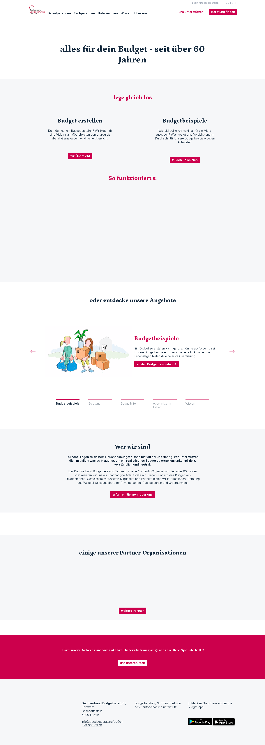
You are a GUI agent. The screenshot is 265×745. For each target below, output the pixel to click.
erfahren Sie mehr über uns (132, 494)
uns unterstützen (132, 663)
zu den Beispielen (185, 160)
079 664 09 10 (92, 725)
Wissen (126, 13)
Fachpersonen (84, 13)
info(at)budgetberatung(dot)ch (102, 721)
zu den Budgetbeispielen (155, 364)
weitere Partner (132, 611)
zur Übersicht (80, 156)
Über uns (140, 13)
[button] (33, 355)
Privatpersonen (59, 13)
